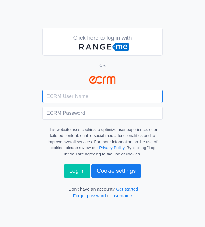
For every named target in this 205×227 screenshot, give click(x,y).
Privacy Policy (111, 147)
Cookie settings (116, 171)
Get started (127, 189)
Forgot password (89, 195)
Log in (77, 171)
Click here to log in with (102, 43)
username (122, 195)
